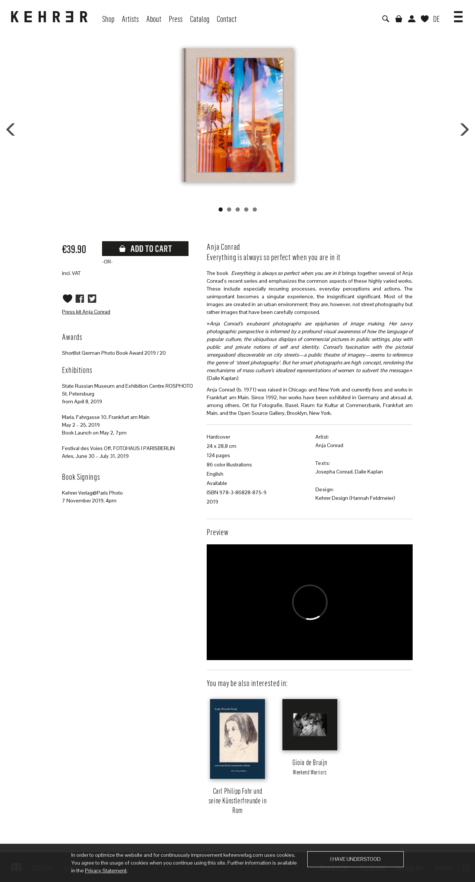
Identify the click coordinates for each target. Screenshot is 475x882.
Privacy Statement (106, 870)
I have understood (355, 859)
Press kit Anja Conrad (86, 311)
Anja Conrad (329, 445)
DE (436, 18)
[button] (458, 14)
